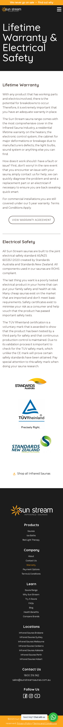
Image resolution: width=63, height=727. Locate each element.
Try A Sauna (31, 598)
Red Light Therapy (31, 539)
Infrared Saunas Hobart (31, 659)
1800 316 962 (31, 675)
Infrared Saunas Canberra (31, 646)
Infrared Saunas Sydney (31, 637)
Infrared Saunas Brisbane (31, 632)
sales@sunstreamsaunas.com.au (31, 679)
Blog (31, 607)
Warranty (31, 565)
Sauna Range (31, 590)
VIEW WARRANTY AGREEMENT (31, 219)
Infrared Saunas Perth (31, 654)
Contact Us (31, 560)
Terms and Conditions (45, 723)
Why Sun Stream (31, 594)
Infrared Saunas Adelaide (31, 650)
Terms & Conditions (31, 573)
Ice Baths (31, 535)
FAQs (31, 603)
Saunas (31, 531)
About (31, 556)
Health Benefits (31, 612)
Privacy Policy (24, 723)
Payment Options (31, 569)
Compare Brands (31, 616)
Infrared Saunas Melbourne (31, 641)
